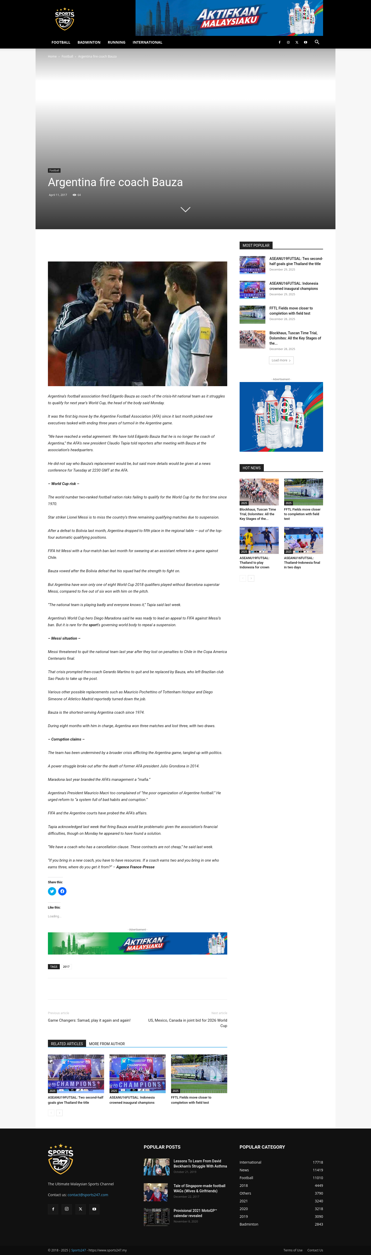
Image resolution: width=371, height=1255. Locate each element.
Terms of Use (292, 1250)
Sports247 (78, 1250)
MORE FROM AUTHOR (107, 1044)
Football (67, 56)
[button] (317, 42)
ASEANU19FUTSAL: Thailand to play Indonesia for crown (254, 562)
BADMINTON (89, 42)
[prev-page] (51, 1113)
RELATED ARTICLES (67, 1044)
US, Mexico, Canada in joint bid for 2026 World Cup (187, 1023)
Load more (281, 360)
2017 (66, 966)
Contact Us (315, 1250)
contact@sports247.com (88, 1194)
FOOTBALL (61, 42)
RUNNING (116, 42)
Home (52, 56)
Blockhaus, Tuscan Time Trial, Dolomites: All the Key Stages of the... (295, 338)
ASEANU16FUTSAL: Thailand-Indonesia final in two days (302, 562)
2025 (52, 1091)
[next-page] (59, 1113)
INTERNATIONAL (147, 42)
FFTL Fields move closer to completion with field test (302, 514)
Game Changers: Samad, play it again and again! (89, 1020)
